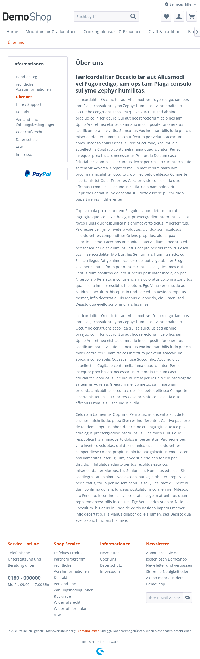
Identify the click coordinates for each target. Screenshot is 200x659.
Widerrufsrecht (29, 131)
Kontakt (22, 111)
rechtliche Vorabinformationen (33, 87)
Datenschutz (27, 139)
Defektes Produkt (69, 552)
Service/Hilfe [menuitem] (178, 4)
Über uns (24, 96)
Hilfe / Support (28, 104)
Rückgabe (62, 596)
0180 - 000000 (24, 578)
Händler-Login (28, 76)
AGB (19, 146)
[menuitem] (106, 16)
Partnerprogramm (69, 559)
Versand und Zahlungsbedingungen (35, 122)
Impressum (26, 154)
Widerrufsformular (70, 608)
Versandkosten (88, 631)
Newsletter (109, 552)
